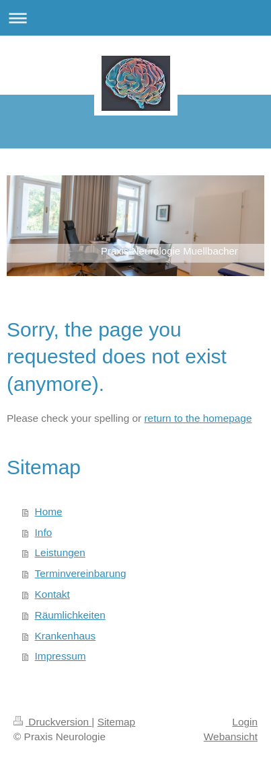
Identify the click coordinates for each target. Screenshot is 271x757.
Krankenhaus (65, 635)
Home (49, 511)
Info (43, 532)
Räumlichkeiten (70, 615)
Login (245, 721)
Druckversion (52, 721)
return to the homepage (197, 418)
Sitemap (116, 721)
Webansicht (231, 736)
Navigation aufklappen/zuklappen (135, 17)
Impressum (60, 656)
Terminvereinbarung (80, 573)
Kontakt (52, 594)
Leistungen (60, 552)
